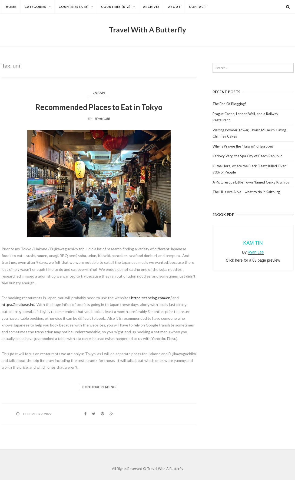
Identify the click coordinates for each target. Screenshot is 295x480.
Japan (99, 93)
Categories (39, 7)
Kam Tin (253, 243)
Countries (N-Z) (120, 7)
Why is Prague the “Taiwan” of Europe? (243, 146)
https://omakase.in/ (18, 304)
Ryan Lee (102, 118)
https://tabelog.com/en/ (151, 297)
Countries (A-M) (78, 7)
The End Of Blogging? (229, 104)
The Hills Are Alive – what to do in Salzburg (246, 192)
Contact (197, 6)
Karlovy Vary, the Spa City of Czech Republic (247, 156)
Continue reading (98, 387)
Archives (151, 6)
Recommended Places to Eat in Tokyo (99, 107)
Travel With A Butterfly (147, 29)
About (174, 6)
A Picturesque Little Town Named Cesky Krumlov (251, 182)
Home (11, 6)
